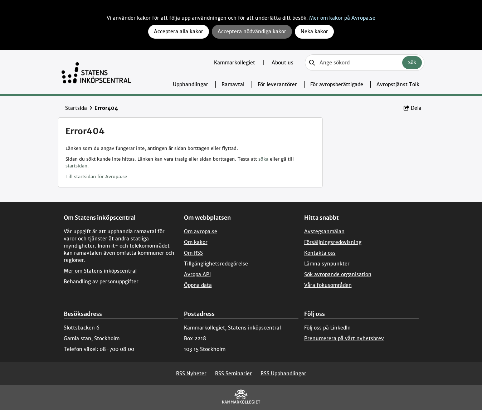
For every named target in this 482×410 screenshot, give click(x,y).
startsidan (76, 166)
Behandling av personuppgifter (101, 281)
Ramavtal (232, 84)
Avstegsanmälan (324, 231)
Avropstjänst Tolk (397, 84)
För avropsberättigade (336, 84)
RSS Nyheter (191, 373)
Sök (412, 62)
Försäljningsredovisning (332, 242)
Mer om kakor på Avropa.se (342, 18)
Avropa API (197, 274)
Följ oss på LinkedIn (327, 327)
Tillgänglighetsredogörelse (216, 263)
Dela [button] (413, 108)
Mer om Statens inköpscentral (100, 271)
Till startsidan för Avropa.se (96, 177)
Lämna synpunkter (327, 263)
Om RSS (193, 253)
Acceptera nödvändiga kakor (252, 31)
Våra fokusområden (328, 285)
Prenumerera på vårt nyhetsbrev (344, 338)
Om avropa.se (200, 231)
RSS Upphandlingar (283, 373)
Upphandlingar (190, 84)
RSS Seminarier (233, 373)
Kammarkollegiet (235, 62)
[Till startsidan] (96, 72)
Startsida (76, 108)
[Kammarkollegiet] (241, 397)
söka (263, 159)
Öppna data (198, 285)
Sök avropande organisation (337, 274)
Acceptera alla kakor (178, 31)
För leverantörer (277, 84)
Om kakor (196, 242)
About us (282, 62)
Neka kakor (314, 31)
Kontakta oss (320, 253)
